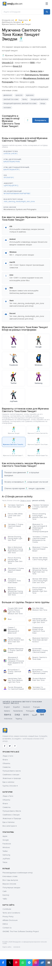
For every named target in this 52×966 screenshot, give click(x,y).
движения (7, 95)
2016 (32, 82)
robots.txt (16, 947)
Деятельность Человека (11, 22)
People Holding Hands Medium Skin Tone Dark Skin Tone (13, 641)
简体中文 (7, 715)
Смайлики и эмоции (11, 774)
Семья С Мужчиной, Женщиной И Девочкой (11, 630)
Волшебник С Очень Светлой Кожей (12, 671)
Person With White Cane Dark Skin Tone (13, 515)
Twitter (5, 851)
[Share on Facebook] (3, 962)
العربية (34, 715)
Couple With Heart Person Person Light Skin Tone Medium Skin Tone (13, 611)
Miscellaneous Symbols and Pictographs (20, 209)
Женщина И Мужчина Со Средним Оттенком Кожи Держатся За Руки (13, 661)
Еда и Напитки (8, 822)
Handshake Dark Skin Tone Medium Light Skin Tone (13, 680)
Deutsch (26, 707)
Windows (6, 847)
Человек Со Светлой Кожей (36, 688)
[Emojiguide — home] (12, 4)
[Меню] (46, 3)
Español (16, 707)
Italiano (7, 711)
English (7, 707)
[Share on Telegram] (29, 962)
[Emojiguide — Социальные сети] (5, 730)
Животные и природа (12, 778)
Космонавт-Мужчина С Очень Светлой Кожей (38, 650)
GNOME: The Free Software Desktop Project (21, 931)
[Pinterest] (15, 746)
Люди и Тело (8, 796)
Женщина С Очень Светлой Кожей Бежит (13, 570)
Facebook (7, 844)
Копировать (40, 120)
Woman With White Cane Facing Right (38, 559)
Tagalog (18, 719)
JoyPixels (6, 859)
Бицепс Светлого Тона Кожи (37, 658)
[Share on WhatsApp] (22, 962)
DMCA (5, 924)
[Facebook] (5, 746)
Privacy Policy (8, 916)
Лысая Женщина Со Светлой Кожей (13, 688)
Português (30, 711)
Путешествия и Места (12, 811)
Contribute (7, 909)
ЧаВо (5, 899)
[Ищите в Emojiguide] (23, 12)
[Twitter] (10, 746)
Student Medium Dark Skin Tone (37, 679)
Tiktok (5, 862)
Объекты (6, 763)
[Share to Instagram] (35, 962)
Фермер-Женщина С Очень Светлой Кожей (13, 650)
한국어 (26, 715)
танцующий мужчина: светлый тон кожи (19, 103)
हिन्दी (42, 715)
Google (6, 840)
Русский (41, 711)
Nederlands (18, 711)
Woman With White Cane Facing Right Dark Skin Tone (38, 581)
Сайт (5, 891)
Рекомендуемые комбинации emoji (18, 873)
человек (7, 107)
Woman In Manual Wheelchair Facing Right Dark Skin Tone (37, 571)
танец (24, 99)
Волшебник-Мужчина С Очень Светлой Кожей (38, 671)
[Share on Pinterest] (16, 962)
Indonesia (8, 719)
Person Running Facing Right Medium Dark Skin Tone (12, 560)
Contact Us (7, 928)
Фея (7, 619)
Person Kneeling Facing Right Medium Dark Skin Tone (37, 516)
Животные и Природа (12, 818)
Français (36, 707)
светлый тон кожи (10, 99)
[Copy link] (42, 962)
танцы (42, 103)
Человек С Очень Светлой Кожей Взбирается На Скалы (38, 539)
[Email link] (48, 962)
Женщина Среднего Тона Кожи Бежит (12, 581)
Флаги (5, 760)
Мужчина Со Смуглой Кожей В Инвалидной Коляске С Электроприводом (38, 528)
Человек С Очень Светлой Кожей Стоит (13, 526)
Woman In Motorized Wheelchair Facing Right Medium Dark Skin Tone (13, 591)
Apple (5, 836)
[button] (26, 152)
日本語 (17, 715)
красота (19, 95)
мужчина (29, 95)
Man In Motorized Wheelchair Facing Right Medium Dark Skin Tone (13, 550)
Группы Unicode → (10, 786)
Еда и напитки (8, 782)
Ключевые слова (10, 876)
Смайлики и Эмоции (11, 815)
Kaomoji (6, 895)
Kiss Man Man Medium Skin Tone (37, 609)
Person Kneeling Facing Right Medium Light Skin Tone (37, 590)
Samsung (6, 855)
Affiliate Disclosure (10, 920)
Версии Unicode (9, 884)
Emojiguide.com (8, 20)
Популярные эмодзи (11, 887)
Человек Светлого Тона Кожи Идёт (13, 506)
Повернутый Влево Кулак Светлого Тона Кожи (36, 630)
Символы (7, 767)
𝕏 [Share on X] (10, 962)
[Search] (47, 12)
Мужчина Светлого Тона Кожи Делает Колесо (38, 640)
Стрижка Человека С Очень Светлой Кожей (38, 507)
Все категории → (10, 826)
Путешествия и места (12, 771)
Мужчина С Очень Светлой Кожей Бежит (38, 549)
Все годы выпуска (10, 880)
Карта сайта (7, 947)
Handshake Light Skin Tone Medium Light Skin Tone (37, 620)
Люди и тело (23, 20)
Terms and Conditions (11, 913)
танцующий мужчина (39, 99)
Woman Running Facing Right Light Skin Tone (12, 538)
